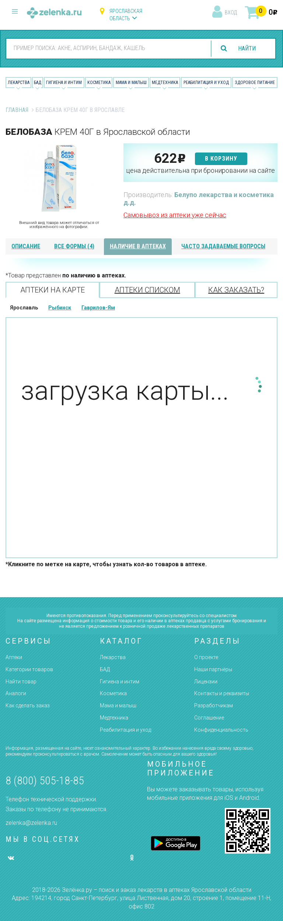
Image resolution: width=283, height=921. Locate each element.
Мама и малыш (131, 82)
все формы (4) (74, 246)
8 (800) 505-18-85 (45, 780)
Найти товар (21, 681)
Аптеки (14, 657)
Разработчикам (213, 705)
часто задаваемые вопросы (223, 246)
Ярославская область (125, 14)
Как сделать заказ (28, 705)
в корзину (221, 158)
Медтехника (165, 82)
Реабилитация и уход (206, 82)
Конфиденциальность (221, 730)
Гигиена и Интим (64, 82)
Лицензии (205, 681)
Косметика (99, 82)
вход (231, 12)
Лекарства (18, 82)
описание (25, 246)
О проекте (206, 657)
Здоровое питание (255, 82)
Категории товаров (29, 669)
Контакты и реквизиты (221, 693)
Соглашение (209, 718)
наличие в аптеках (138, 246)
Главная (17, 109)
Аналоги (16, 693)
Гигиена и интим (119, 681)
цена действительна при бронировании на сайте (200, 170)
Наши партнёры (213, 669)
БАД (37, 82)
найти (247, 48)
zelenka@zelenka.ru (31, 822)
